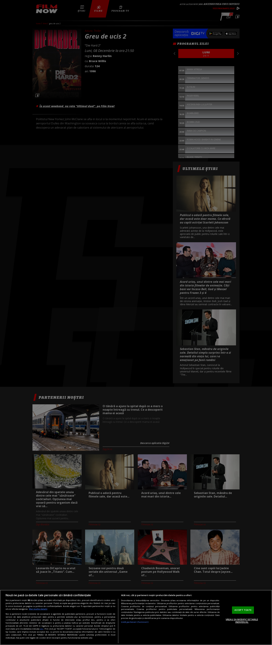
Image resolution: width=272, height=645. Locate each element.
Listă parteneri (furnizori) (134, 622)
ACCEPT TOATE (243, 609)
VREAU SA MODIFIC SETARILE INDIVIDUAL (242, 621)
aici (41, 628)
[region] (136, 617)
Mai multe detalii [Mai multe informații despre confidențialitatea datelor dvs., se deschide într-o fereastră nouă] (38, 609)
